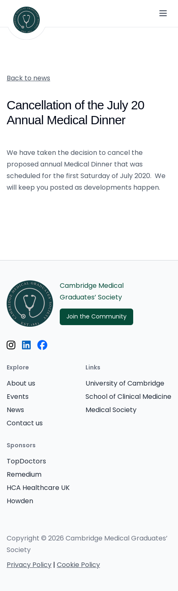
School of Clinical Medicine (128, 397)
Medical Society (111, 410)
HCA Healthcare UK (38, 488)
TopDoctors (26, 461)
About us (21, 384)
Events (18, 397)
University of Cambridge (124, 384)
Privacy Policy (29, 565)
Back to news (28, 78)
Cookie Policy (78, 565)
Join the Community (96, 317)
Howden (20, 501)
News (15, 410)
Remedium (24, 475)
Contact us (25, 423)
